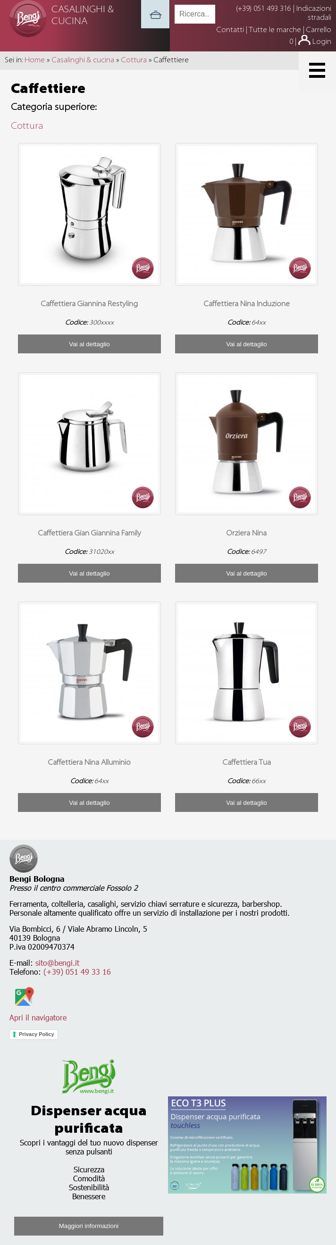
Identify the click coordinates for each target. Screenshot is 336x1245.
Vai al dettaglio (89, 344)
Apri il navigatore (38, 1013)
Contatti (231, 30)
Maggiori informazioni (89, 1225)
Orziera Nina (247, 533)
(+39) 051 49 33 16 (77, 971)
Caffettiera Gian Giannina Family (89, 533)
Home (35, 60)
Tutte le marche (276, 30)
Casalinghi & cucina (83, 60)
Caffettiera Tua (247, 763)
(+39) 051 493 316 (263, 9)
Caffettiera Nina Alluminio (89, 763)
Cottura (134, 60)
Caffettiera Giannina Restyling (89, 304)
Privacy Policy (36, 1034)
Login (321, 42)
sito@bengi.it (57, 962)
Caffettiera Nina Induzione (247, 304)
